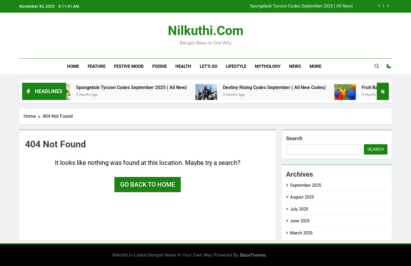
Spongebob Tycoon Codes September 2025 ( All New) (301, 6)
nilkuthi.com (205, 30)
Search (294, 138)
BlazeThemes (253, 254)
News (295, 66)
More (315, 66)
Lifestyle (236, 66)
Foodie (159, 66)
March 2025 (301, 233)
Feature (96, 66)
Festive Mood (129, 66)
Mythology (268, 66)
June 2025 (300, 220)
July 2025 (299, 209)
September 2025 (305, 185)
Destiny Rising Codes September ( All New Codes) (279, 87)
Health (183, 66)
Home (73, 66)
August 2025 (302, 197)
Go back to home (147, 184)
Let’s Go (208, 66)
